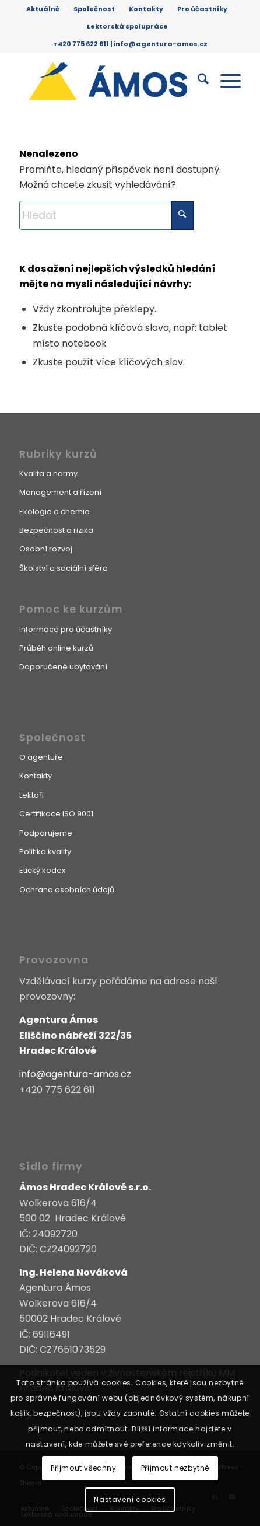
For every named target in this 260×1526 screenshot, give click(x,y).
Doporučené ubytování (63, 666)
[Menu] (225, 81)
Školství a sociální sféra (63, 568)
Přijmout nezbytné (175, 1468)
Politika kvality (45, 851)
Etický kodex (42, 870)
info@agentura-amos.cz (161, 43)
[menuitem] (43, 9)
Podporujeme (45, 833)
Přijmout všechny (84, 1468)
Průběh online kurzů (56, 648)
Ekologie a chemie (54, 511)
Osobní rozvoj (45, 548)
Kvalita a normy (48, 473)
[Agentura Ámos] (107, 81)
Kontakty (146, 8)
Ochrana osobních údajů (66, 889)
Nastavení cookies (130, 1499)
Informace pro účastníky (65, 629)
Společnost (94, 8)
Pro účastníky (202, 8)
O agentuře (41, 757)
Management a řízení (60, 492)
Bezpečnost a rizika (56, 530)
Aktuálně (42, 8)
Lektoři (31, 795)
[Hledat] (197, 81)
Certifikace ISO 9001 (56, 813)
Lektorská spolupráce (127, 26)
